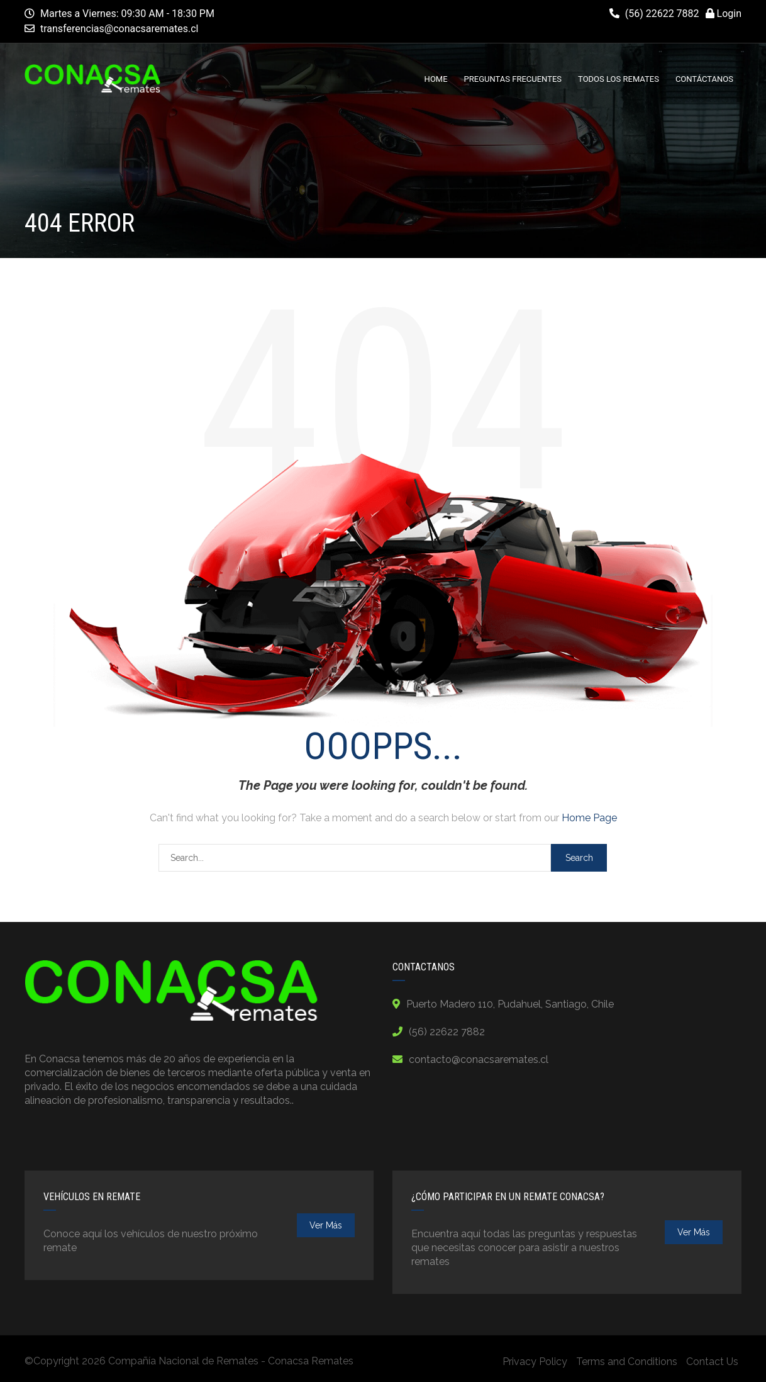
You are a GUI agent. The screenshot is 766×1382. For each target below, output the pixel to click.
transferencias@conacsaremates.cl (119, 29)
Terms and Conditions (626, 1362)
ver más (325, 1225)
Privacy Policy (534, 1362)
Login (723, 14)
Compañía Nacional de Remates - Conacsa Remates (230, 1361)
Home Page (589, 818)
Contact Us (712, 1362)
